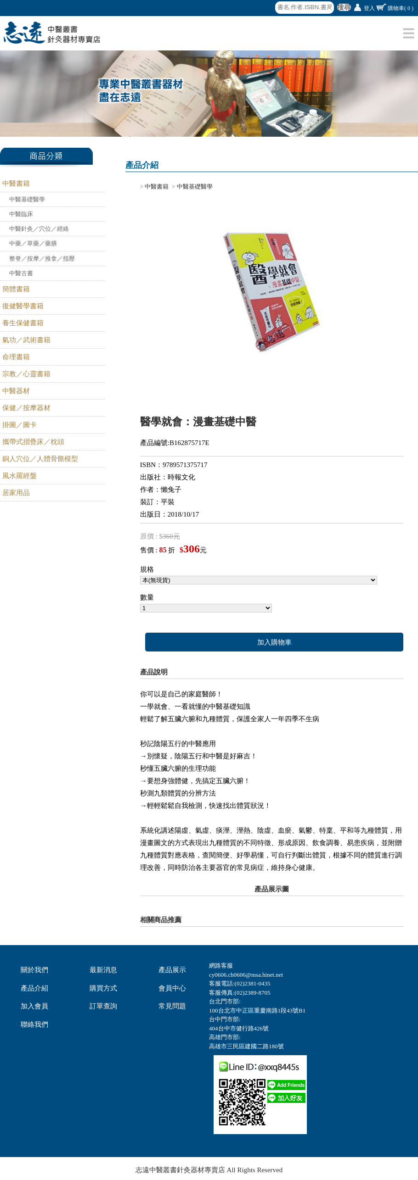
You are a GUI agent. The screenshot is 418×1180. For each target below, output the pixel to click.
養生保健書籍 (23, 323)
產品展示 (172, 970)
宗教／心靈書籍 (26, 374)
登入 (369, 8)
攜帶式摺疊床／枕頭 (33, 441)
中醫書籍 (16, 183)
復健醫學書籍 (23, 306)
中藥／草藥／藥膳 (33, 243)
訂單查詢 (103, 1006)
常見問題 (172, 1006)
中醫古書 (21, 273)
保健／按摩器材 (26, 408)
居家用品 (16, 492)
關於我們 (34, 970)
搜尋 (344, 7)
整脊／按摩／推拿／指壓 (42, 258)
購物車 (400, 8)
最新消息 (103, 970)
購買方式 (103, 988)
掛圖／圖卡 (19, 425)
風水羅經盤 (19, 475)
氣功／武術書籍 (26, 340)
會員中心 (172, 988)
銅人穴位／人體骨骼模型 (40, 458)
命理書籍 (16, 357)
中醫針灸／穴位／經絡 (39, 228)
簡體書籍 (16, 289)
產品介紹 (34, 988)
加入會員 (34, 1006)
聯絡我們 (34, 1024)
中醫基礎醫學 (27, 199)
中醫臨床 (21, 214)
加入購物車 (274, 642)
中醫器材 (16, 391)
